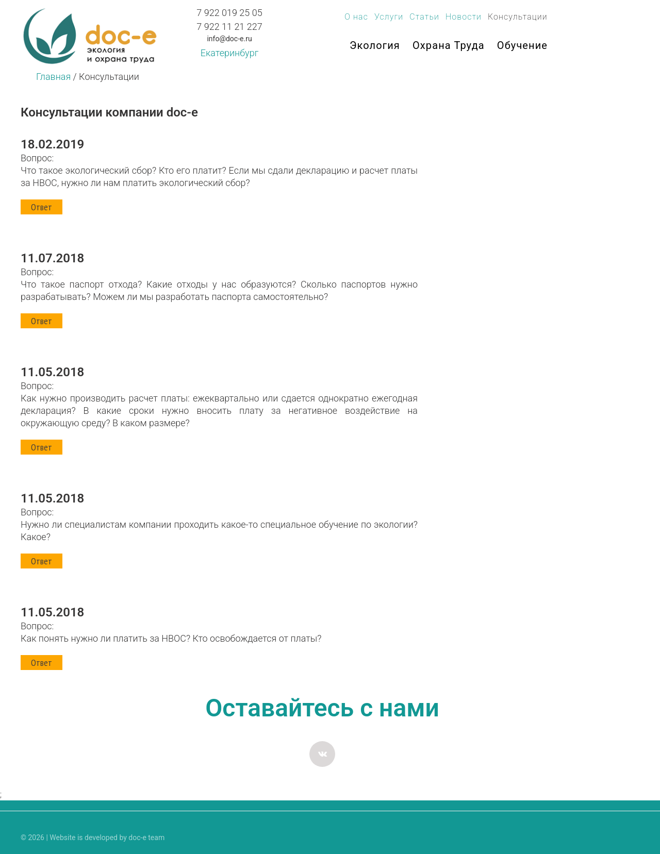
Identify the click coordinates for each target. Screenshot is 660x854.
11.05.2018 (52, 372)
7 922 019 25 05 (229, 12)
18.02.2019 (52, 144)
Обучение (522, 45)
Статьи (424, 17)
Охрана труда (448, 45)
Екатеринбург (229, 52)
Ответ (41, 207)
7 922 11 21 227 (229, 26)
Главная (53, 76)
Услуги (388, 17)
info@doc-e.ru (229, 39)
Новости (464, 17)
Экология (375, 45)
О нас (356, 17)
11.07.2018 (52, 258)
